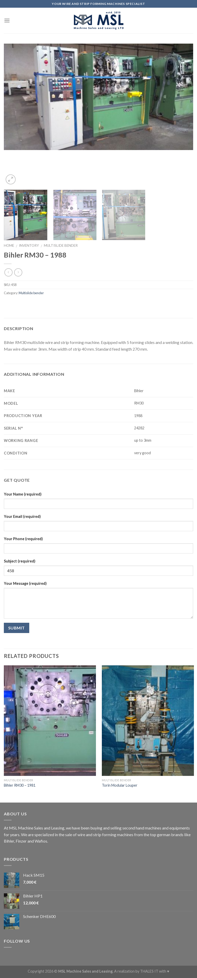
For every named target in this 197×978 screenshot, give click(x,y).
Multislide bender (61, 245)
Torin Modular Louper (119, 785)
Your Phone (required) (23, 539)
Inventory (29, 245)
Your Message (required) (25, 583)
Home (9, 245)
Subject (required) (19, 561)
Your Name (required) (23, 494)
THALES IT (149, 971)
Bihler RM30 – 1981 (19, 785)
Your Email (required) (22, 516)
